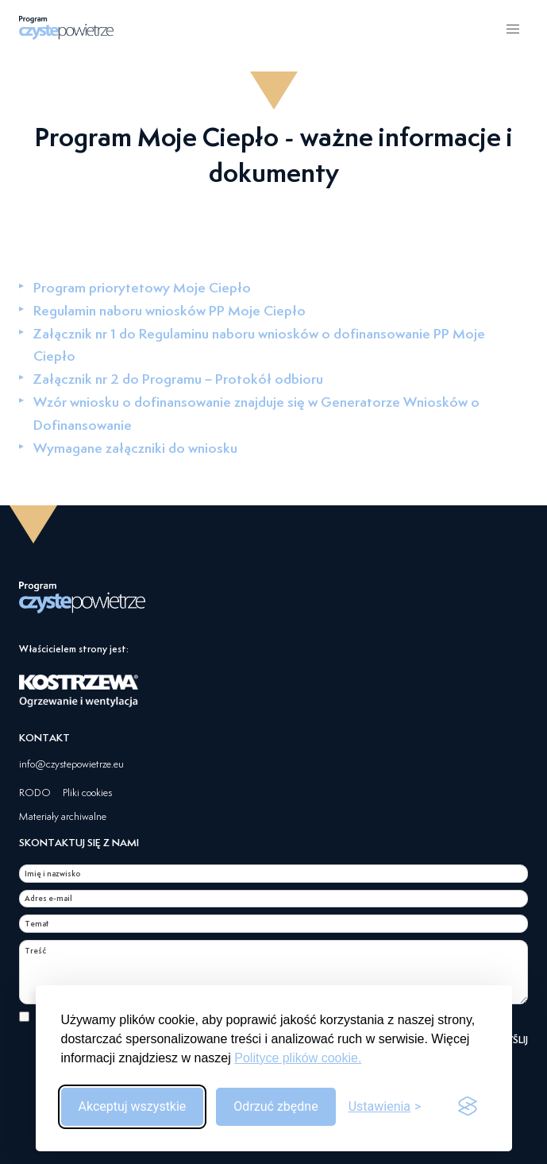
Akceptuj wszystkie (133, 1106)
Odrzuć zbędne (275, 1106)
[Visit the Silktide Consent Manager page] (468, 1107)
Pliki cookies (87, 792)
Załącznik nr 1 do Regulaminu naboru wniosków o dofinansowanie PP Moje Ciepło (259, 344)
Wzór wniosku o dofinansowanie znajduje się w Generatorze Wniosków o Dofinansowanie (256, 413)
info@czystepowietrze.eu (71, 764)
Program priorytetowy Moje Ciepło (142, 287)
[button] (512, 29)
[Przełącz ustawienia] (385, 1106)
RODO (35, 792)
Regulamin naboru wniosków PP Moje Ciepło (169, 310)
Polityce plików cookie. (297, 1058)
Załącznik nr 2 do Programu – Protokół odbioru (178, 378)
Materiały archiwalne (62, 816)
